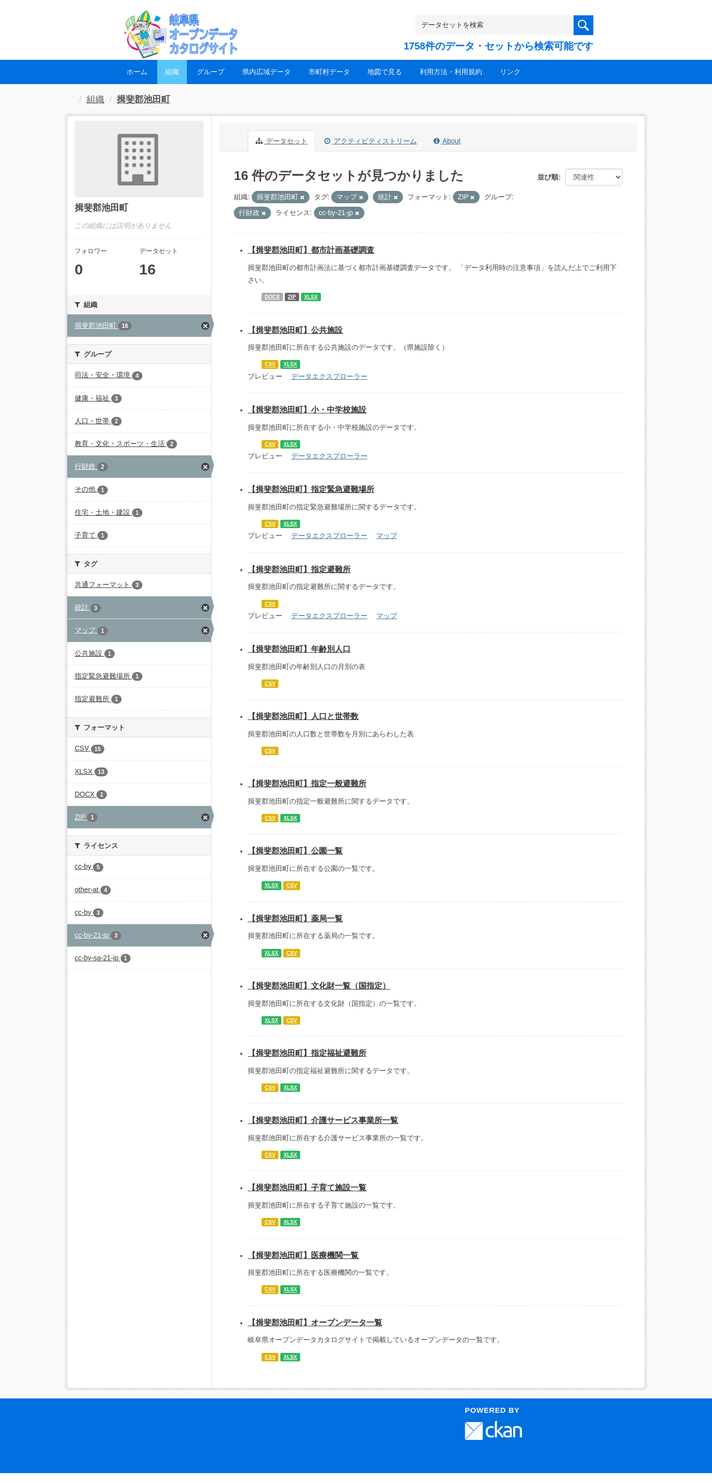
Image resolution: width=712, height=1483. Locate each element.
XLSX (310, 297)
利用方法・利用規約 (451, 72)
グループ (210, 72)
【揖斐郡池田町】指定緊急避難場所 (311, 489)
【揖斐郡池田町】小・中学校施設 (307, 409)
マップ (386, 535)
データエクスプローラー (329, 376)
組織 (172, 72)
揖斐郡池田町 (143, 99)
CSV (270, 364)
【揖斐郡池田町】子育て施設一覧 (307, 1187)
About (447, 141)
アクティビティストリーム (370, 141)
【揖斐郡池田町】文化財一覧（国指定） (319, 986)
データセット (282, 141)
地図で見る (384, 72)
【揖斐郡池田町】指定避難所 (299, 569)
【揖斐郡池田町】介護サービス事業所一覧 (323, 1120)
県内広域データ (266, 72)
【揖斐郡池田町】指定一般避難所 (307, 783)
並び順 (547, 177)
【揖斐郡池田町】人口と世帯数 (303, 716)
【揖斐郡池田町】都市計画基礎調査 (311, 250)
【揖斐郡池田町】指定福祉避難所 (307, 1053)
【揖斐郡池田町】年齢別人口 (299, 649)
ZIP (292, 297)
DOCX (272, 297)
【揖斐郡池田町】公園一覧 (295, 851)
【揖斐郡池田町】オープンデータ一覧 (315, 1322)
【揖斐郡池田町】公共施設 (295, 330)
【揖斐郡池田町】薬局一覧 (295, 918)
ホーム (137, 72)
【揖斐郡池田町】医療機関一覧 (303, 1255)
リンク (510, 72)
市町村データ (329, 72)
